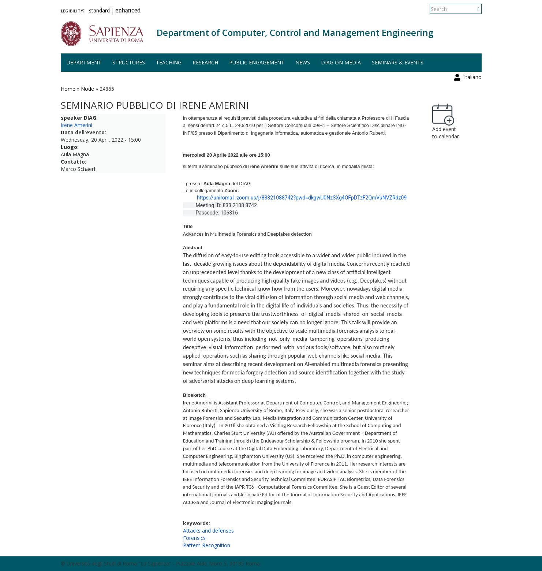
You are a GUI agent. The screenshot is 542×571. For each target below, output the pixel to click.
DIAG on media (341, 62)
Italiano (473, 8)
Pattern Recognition (206, 545)
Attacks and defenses (208, 530)
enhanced (128, 10)
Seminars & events (397, 62)
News (302, 62)
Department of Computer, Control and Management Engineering (295, 32)
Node (87, 88)
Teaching (169, 62)
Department (83, 62)
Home (68, 88)
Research (205, 62)
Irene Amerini (76, 125)
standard (99, 10)
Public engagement (256, 62)
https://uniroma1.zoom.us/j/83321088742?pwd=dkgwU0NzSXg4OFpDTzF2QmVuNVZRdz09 (302, 198)
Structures (128, 62)
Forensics (194, 537)
